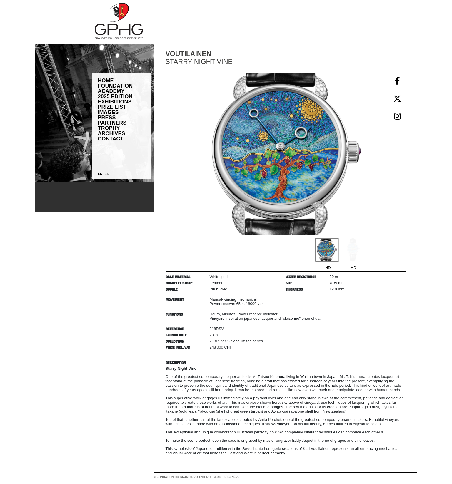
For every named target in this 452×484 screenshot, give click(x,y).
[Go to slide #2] (353, 250)
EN (107, 174)
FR (100, 174)
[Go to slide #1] (326, 250)
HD (328, 267)
